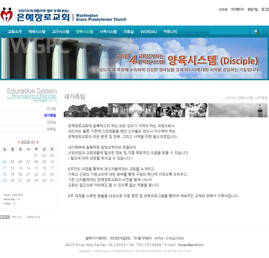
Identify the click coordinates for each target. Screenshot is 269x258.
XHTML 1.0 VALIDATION (168, 238)
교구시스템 (60, 31)
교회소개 (15, 31)
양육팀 (51, 129)
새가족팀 (50, 115)
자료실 (128, 31)
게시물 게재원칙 (142, 238)
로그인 (265, 9)
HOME (223, 9)
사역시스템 (108, 31)
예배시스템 (36, 31)
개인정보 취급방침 (119, 238)
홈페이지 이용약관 (96, 238)
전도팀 (51, 122)
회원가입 (252, 9)
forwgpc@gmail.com (191, 245)
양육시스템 (84, 31)
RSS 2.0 (17, 217)
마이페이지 (237, 9)
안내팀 (51, 109)
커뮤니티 (170, 31)
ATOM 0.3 (33, 217)
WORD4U (148, 31)
